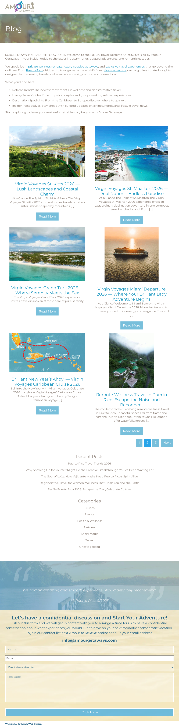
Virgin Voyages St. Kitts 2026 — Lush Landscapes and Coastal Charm (47, 189)
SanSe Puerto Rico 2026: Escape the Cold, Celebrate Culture (89, 489)
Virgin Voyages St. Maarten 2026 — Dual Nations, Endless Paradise (131, 191)
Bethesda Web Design (29, 724)
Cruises (89, 508)
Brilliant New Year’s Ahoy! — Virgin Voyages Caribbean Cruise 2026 (47, 382)
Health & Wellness (89, 521)
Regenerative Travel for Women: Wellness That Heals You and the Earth (89, 483)
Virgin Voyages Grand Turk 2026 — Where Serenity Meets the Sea (47, 290)
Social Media (89, 534)
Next (167, 443)
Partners (89, 527)
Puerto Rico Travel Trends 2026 (89, 463)
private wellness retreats (45, 66)
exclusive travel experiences (125, 66)
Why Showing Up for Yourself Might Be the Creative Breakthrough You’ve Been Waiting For (89, 470)
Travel (89, 540)
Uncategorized (89, 546)
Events (89, 514)
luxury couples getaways (81, 66)
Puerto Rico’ (34, 70)
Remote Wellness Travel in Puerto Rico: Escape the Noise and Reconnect (131, 399)
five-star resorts (115, 70)
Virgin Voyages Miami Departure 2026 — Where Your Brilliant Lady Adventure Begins (132, 294)
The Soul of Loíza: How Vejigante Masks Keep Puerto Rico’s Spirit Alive (89, 476)
